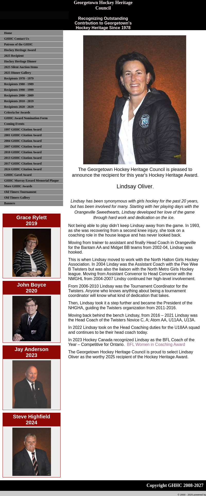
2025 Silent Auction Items (21, 67)
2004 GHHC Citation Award (22, 141)
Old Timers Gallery (17, 197)
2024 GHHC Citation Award (22, 169)
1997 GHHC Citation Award (22, 129)
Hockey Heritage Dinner (20, 61)
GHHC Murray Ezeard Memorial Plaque (31, 180)
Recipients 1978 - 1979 (18, 78)
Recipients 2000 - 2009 (18, 95)
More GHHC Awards (18, 186)
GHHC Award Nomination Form (26, 118)
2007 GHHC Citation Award (22, 146)
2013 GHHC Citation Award (22, 158)
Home (8, 33)
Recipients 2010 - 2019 (18, 101)
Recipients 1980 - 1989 (18, 84)
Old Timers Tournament (20, 192)
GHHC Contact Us (16, 38)
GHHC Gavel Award (17, 175)
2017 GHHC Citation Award (22, 163)
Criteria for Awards (17, 112)
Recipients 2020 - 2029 (18, 107)
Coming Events (14, 124)
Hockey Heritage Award (20, 50)
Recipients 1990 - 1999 (18, 90)
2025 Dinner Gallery (17, 73)
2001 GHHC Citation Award (22, 135)
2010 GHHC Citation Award (22, 152)
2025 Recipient (14, 56)
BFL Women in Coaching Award (156, 344)
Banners (9, 203)
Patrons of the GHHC (18, 44)
